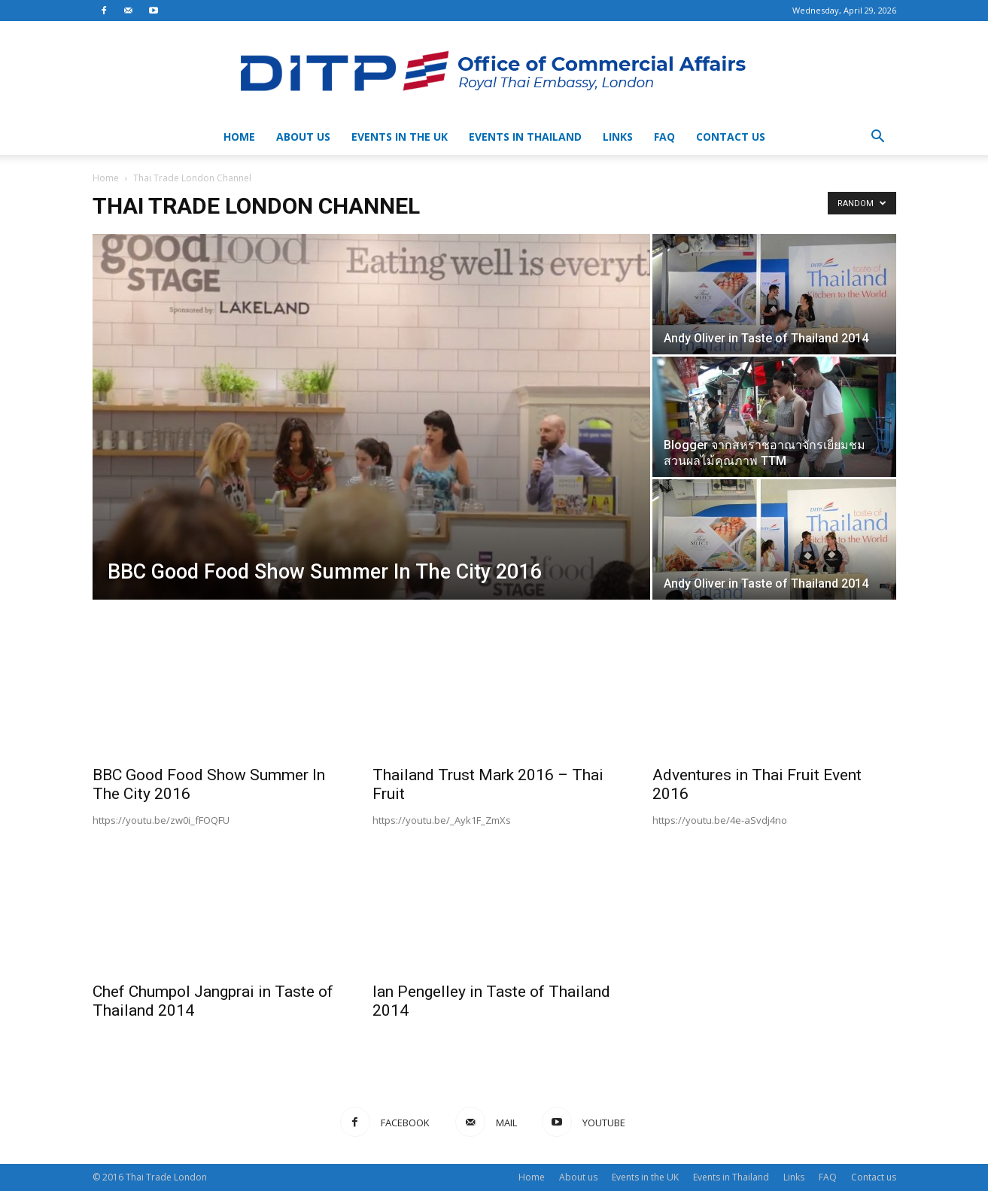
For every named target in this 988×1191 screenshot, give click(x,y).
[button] (878, 138)
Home (239, 136)
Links (618, 136)
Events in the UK (399, 136)
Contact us (730, 136)
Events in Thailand (525, 136)
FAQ (664, 136)
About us (303, 136)
